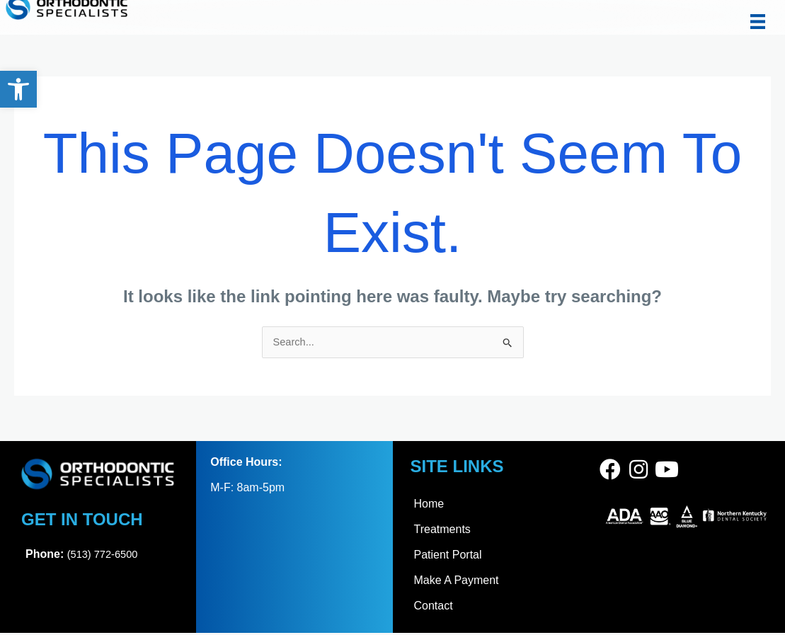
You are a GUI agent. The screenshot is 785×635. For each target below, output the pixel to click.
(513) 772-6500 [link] (105, 555)
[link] (18, 89)
